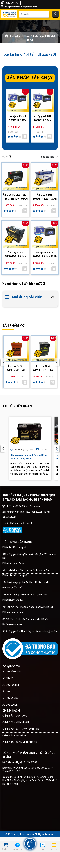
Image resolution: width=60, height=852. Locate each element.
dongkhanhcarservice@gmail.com (21, 7)
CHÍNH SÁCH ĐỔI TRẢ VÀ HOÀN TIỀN (20, 729)
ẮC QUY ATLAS (10, 691)
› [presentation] (57, 448)
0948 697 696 (12, 3)
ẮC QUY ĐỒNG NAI (11, 671)
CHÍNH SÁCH (11, 710)
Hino (26, 36)
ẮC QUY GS (8, 678)
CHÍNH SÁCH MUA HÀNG (14, 715)
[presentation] (3, 362)
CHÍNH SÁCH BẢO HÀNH (14, 735)
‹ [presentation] (3, 448)
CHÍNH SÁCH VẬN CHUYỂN (15, 722)
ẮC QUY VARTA (10, 698)
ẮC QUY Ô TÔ (11, 666)
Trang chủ (15, 36)
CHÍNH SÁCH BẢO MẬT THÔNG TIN (19, 742)
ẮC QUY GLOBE (10, 704)
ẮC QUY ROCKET (10, 685)
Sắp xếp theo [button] (49, 156)
